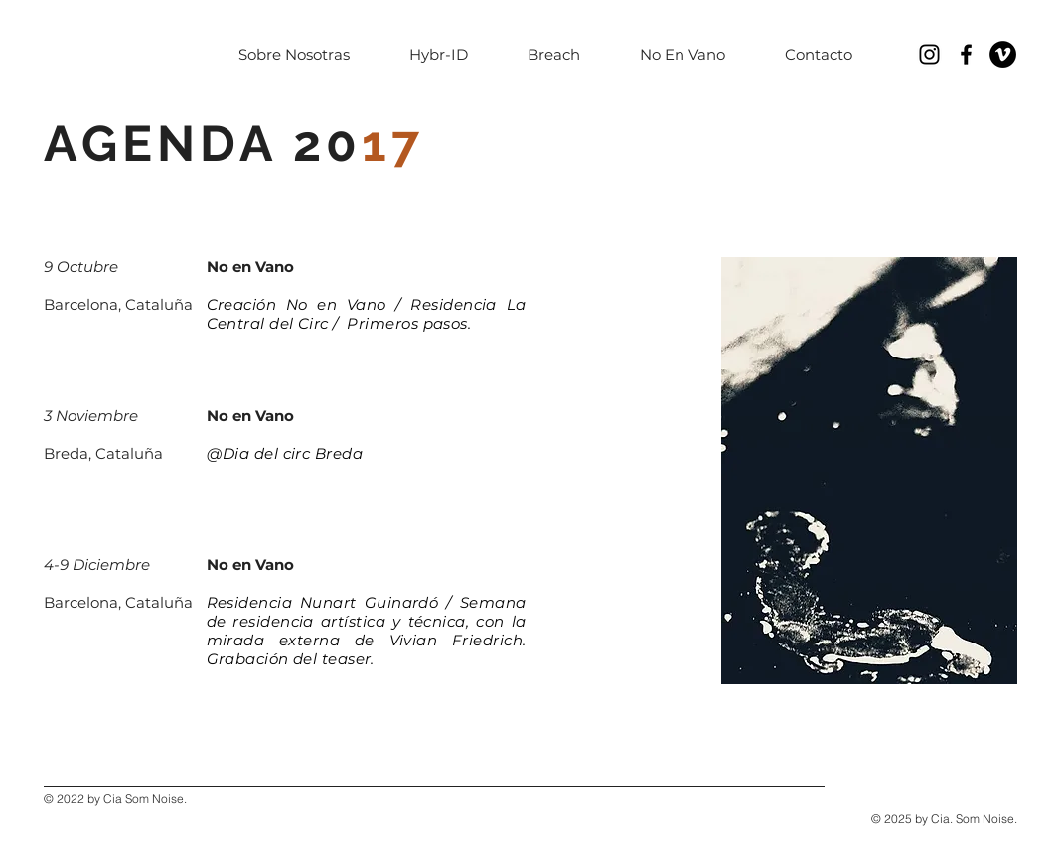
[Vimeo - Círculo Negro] (1002, 54)
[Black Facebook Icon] (966, 54)
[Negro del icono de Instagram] (929, 54)
